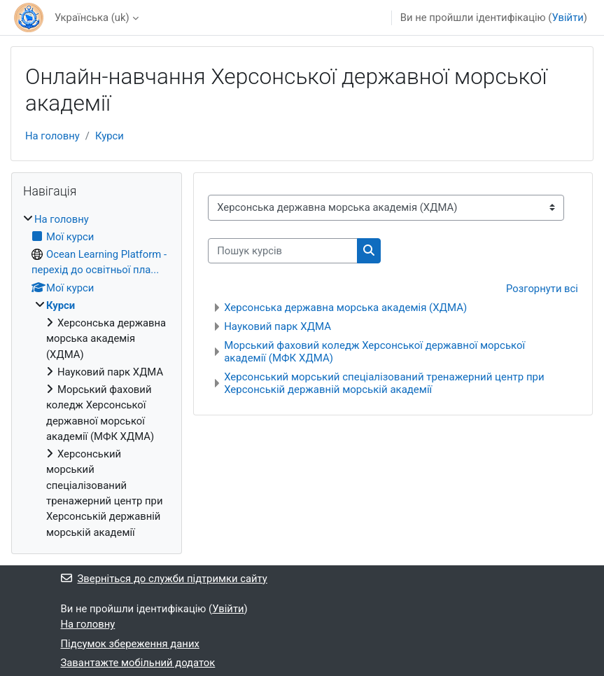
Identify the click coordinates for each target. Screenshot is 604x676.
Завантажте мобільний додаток (138, 662)
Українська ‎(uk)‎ (92, 17)
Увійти (567, 17)
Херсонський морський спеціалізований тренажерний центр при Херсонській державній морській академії (384, 383)
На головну (52, 136)
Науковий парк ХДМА (277, 326)
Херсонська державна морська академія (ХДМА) (345, 307)
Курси (109, 136)
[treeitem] (96, 376)
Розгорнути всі (542, 288)
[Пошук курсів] (283, 250)
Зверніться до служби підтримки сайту (164, 578)
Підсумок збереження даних (130, 643)
